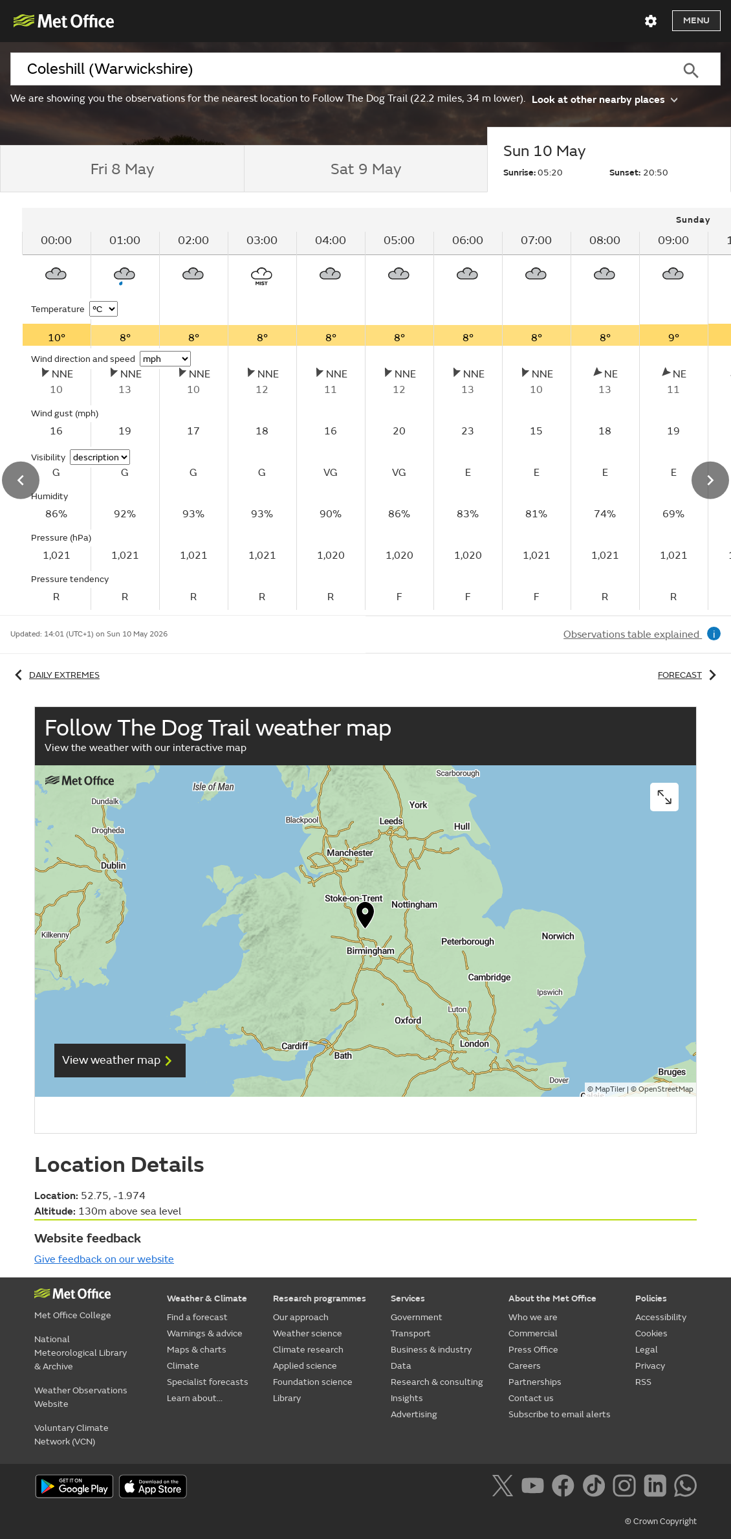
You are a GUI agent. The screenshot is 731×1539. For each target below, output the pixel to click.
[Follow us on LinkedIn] (657, 1487)
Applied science (305, 1365)
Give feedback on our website (104, 1259)
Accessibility (660, 1317)
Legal (646, 1349)
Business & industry (431, 1349)
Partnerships (535, 1381)
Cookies (651, 1333)
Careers (524, 1365)
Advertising (414, 1414)
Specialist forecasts (207, 1381)
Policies (651, 1298)
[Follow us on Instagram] (626, 1487)
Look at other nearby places (604, 99)
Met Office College (72, 1315)
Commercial (533, 1333)
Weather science (307, 1333)
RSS (643, 1381)
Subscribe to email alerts (559, 1414)
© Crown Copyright (661, 1521)
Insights (407, 1398)
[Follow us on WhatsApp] (685, 1487)
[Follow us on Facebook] (566, 1487)
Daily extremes (55, 675)
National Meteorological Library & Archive (80, 1353)
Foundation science (313, 1381)
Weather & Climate (207, 1298)
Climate (183, 1365)
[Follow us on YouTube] (535, 1487)
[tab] (122, 169)
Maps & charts (196, 1349)
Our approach (301, 1317)
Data (401, 1365)
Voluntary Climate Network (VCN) (71, 1434)
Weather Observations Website (80, 1397)
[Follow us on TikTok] (596, 1487)
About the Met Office (552, 1298)
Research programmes (319, 1298)
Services (408, 1298)
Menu (696, 20)
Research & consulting (437, 1381)
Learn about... (195, 1398)
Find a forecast (197, 1317)
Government (416, 1317)
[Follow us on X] (505, 1487)
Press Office (533, 1349)
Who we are (533, 1317)
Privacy (650, 1365)
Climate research (308, 1349)
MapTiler (610, 1089)
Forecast (689, 675)
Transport (411, 1333)
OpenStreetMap (665, 1089)
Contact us (531, 1398)
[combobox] (336, 69)
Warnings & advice (205, 1333)
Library (287, 1398)
